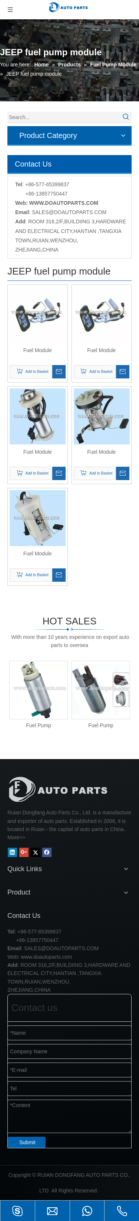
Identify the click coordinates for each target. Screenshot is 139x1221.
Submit (27, 1142)
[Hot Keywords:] (126, 117)
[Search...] (63, 117)
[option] (38, 695)
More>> (16, 837)
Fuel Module (37, 350)
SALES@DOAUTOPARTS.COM (69, 212)
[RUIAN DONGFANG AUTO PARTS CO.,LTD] (59, 789)
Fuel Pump (38, 725)
